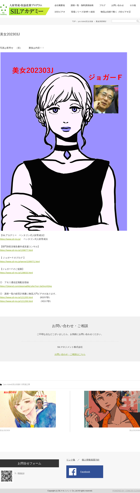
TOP (74, 21)
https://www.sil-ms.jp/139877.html (16, 250)
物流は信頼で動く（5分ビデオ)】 (116, 12)
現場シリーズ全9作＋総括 (83, 12)
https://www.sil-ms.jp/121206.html (16, 301)
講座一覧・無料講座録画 (82, 5)
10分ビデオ (60, 12)
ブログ (102, 5)
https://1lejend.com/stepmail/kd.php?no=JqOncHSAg (26, 286)
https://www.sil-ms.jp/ (10, 239)
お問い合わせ (117, 5)
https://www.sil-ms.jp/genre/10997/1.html (20, 261)
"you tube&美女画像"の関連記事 (16, 384)
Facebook (85, 471)
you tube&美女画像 (85, 21)
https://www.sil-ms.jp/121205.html (16, 297)
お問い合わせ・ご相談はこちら (70, 354)
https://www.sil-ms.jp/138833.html (16, 272)
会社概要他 (60, 5)
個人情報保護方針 (90, 459)
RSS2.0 (21, 473)
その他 (133, 5)
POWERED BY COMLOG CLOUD (126, 491)
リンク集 (70, 459)
